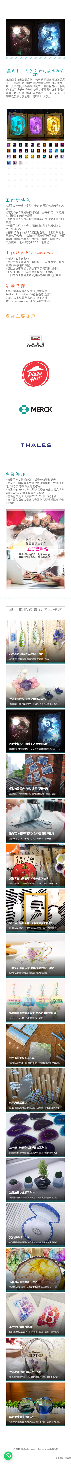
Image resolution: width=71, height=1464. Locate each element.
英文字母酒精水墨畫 (20, 1327)
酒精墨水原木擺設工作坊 (23, 1282)
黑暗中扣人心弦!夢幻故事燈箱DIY (28, 743)
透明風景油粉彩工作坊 (22, 1057)
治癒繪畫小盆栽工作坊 (22, 1192)
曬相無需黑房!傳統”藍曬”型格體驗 (28, 788)
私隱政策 (67, 1458)
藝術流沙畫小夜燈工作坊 (23, 1416)
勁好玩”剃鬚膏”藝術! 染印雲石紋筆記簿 (31, 833)
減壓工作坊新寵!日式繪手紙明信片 (28, 878)
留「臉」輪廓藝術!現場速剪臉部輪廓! (30, 923)
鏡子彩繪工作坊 (18, 1102)
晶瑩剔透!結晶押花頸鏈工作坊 (26, 654)
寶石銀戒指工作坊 (19, 1237)
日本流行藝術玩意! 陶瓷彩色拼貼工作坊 (31, 968)
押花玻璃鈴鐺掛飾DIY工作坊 (25, 1371)
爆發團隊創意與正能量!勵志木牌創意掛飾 (32, 1012)
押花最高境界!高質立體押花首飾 (27, 698)
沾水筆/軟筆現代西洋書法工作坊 (28, 1147)
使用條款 (59, 1458)
